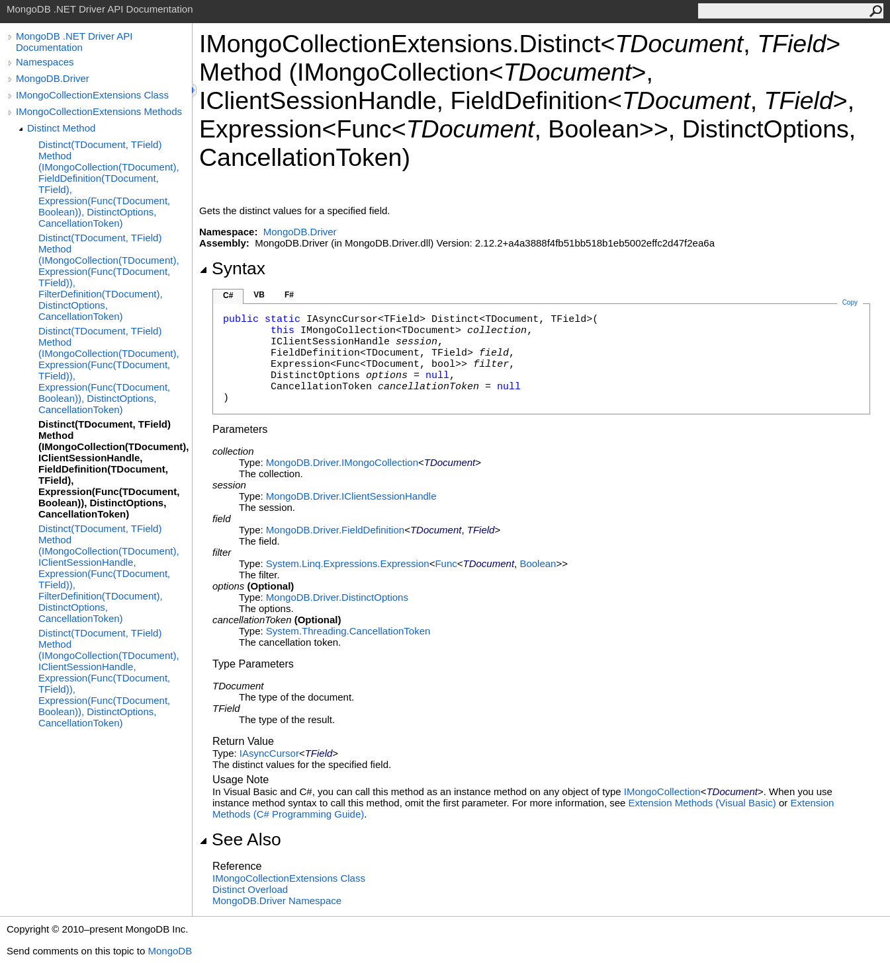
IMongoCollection (662, 791)
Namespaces (45, 61)
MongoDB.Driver (52, 78)
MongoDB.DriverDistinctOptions (337, 597)
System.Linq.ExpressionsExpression (347, 563)
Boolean (537, 563)
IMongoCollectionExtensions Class (92, 94)
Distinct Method (61, 128)
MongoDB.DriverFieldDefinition (335, 529)
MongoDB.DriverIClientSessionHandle (351, 496)
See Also (240, 839)
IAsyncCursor (269, 753)
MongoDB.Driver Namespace (276, 900)
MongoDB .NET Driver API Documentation (74, 41)
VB (259, 294)
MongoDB (170, 950)
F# (289, 294)
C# (228, 295)
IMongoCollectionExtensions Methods (99, 111)
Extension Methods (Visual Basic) (702, 802)
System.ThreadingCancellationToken (348, 630)
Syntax (232, 268)
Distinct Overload (250, 889)
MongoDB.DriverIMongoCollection (342, 462)
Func (446, 563)
